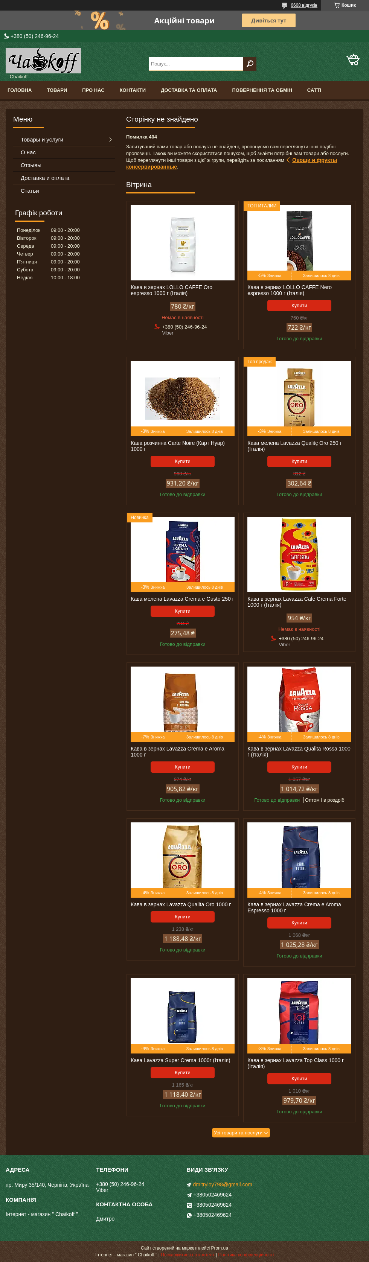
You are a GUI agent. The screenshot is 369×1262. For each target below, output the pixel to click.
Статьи (30, 190)
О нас (28, 152)
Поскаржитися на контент (187, 1254)
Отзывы (31, 165)
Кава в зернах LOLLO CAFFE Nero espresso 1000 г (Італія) (289, 290)
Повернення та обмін (262, 90)
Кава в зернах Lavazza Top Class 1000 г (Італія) (295, 1063)
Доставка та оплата (189, 90)
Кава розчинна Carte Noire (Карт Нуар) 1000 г (178, 446)
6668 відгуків (304, 5)
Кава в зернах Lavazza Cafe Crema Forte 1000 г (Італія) (296, 602)
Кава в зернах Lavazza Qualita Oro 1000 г (181, 904)
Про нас (93, 90)
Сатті (314, 90)
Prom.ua (219, 1248)
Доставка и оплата (45, 178)
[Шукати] (249, 64)
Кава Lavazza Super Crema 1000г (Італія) (180, 1060)
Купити (299, 305)
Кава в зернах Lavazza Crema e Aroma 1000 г (177, 752)
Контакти (133, 90)
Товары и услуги (42, 139)
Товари (57, 90)
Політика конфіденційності (246, 1254)
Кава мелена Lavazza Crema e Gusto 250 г (182, 599)
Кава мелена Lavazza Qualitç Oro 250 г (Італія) (294, 446)
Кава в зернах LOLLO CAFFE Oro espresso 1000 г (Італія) (171, 290)
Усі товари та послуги (238, 1133)
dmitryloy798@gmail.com (222, 1184)
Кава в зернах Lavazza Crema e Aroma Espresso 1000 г (294, 907)
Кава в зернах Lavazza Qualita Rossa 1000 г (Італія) (298, 752)
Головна (20, 90)
